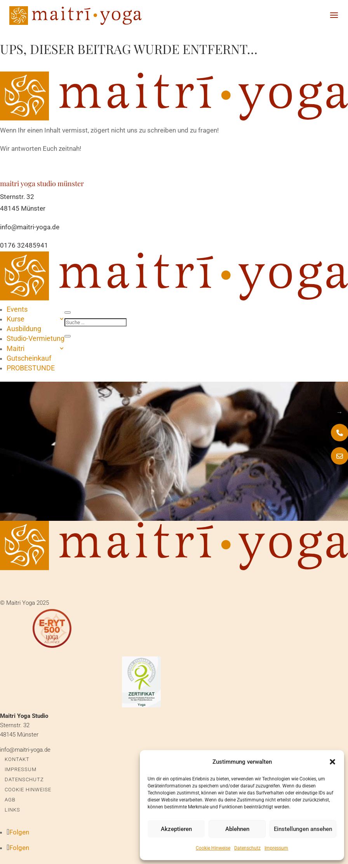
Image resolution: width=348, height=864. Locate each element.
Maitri (15, 348)
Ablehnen (237, 829)
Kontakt (17, 759)
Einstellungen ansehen (303, 829)
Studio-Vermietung (35, 338)
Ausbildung (24, 329)
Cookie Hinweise (213, 848)
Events (17, 309)
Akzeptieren (176, 829)
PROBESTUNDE (31, 368)
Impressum (276, 848)
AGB (10, 800)
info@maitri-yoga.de (29, 227)
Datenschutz (247, 848)
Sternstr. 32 (17, 197)
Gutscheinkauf (29, 358)
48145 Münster (22, 208)
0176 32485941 (24, 245)
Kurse (15, 319)
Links (12, 810)
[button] (332, 762)
